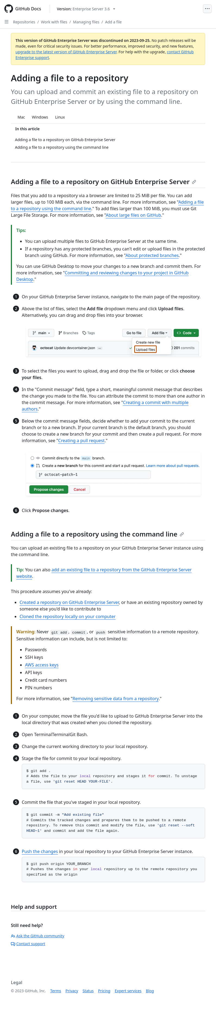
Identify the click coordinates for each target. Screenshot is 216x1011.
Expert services (128, 990)
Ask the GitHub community (37, 935)
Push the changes (40, 851)
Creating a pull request (81, 441)
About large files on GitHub (133, 215)
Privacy (71, 990)
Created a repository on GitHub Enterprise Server (69, 602)
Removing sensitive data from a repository (116, 699)
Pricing (104, 990)
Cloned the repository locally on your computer (67, 616)
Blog (150, 990)
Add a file (113, 21)
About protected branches (152, 255)
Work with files (54, 21)
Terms (55, 990)
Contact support (28, 943)
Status (88, 990)
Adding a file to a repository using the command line (97, 533)
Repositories (24, 21)
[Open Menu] (207, 8)
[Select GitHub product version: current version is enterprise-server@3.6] (86, 9)
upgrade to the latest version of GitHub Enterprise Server (66, 51)
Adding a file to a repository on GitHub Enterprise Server (103, 181)
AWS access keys (41, 665)
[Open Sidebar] (6, 21)
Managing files (86, 21)
